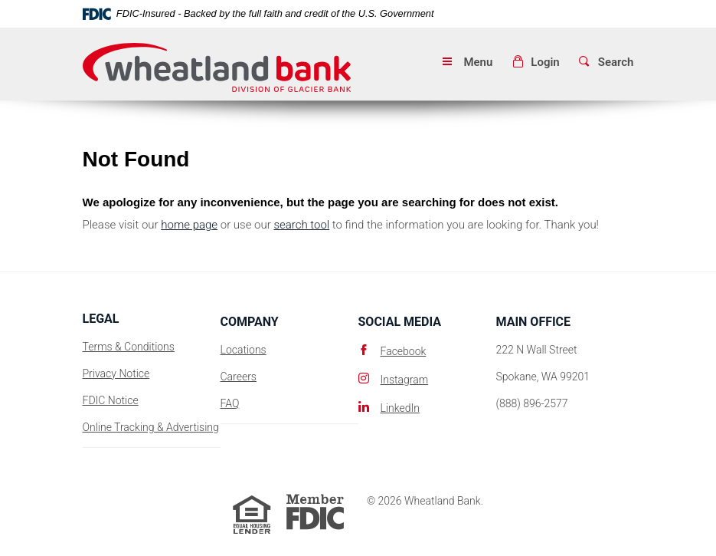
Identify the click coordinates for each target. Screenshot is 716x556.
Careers (239, 376)
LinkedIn (400, 408)
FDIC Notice (111, 400)
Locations (243, 350)
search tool (301, 225)
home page (189, 225)
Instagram (405, 379)
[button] (535, 62)
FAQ (230, 403)
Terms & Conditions (129, 347)
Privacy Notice (116, 373)
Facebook (404, 351)
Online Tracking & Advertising (151, 427)
